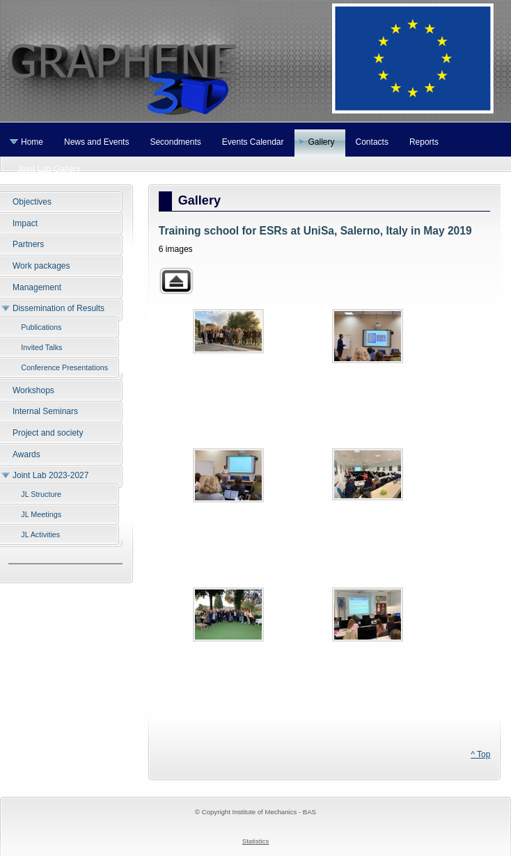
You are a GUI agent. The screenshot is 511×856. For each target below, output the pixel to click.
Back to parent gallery (176, 280)
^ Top (480, 754)
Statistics (255, 841)
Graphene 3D (255, 61)
